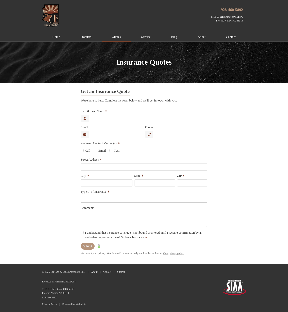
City (85, 175)
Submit (87, 246)
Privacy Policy (49, 304)
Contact (231, 37)
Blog (174, 37)
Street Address (91, 159)
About (202, 37)
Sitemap (121, 272)
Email (84, 127)
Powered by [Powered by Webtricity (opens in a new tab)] (74, 304)
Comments (87, 208)
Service (146, 37)
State (139, 175)
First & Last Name (94, 111)
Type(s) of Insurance (95, 191)
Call (87, 150)
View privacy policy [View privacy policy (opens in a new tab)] (173, 253)
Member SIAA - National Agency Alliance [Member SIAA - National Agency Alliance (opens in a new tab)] (234, 287)
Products (85, 37)
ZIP (181, 175)
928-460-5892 (232, 10)
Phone (149, 127)
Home (56, 37)
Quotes (121, 36)
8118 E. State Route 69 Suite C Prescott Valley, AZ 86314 (58, 291)
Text (116, 150)
